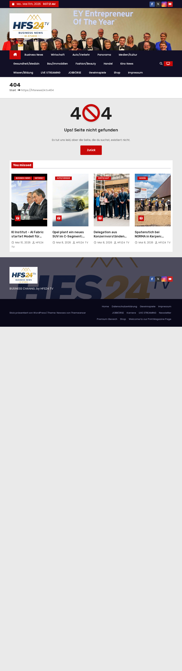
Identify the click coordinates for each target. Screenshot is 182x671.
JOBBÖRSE (74, 72)
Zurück (91, 150)
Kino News (126, 63)
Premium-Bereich (107, 319)
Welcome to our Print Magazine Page (150, 319)
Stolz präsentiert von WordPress (28, 312)
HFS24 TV (80, 242)
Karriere (131, 312)
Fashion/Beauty (86, 63)
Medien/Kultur (128, 55)
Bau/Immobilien (57, 63)
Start (12, 90)
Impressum (135, 72)
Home (105, 306)
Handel (108, 63)
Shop (117, 72)
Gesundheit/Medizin (26, 63)
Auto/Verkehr (81, 55)
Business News (34, 55)
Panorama (104, 55)
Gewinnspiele (97, 72)
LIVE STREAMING (51, 72)
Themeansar (78, 312)
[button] (161, 64)
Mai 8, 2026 (64, 242)
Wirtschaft (58, 55)
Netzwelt (39, 178)
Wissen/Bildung (23, 72)
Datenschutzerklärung (124, 306)
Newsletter (165, 312)
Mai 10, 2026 (23, 242)
